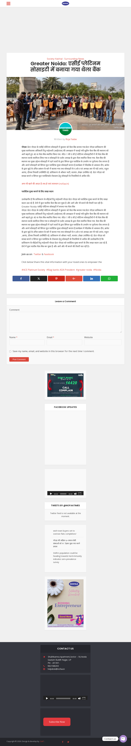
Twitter (37, 254)
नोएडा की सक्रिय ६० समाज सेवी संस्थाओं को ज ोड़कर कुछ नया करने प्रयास (66, 543)
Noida (98, 269)
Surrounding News (74, 58)
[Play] (51, 493)
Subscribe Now (57, 721)
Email (50, 337)
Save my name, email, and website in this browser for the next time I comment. (53, 351)
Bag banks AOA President (61, 269)
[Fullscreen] (80, 493)
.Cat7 (42, 741)
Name (13, 337)
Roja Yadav (71, 139)
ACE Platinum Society (34, 269)
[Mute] (75, 493)
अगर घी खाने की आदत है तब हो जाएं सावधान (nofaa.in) (45, 183)
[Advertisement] (65, 27)
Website (88, 337)
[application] (65, 483)
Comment (14, 309)
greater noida (85, 269)
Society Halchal (55, 58)
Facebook (49, 254)
